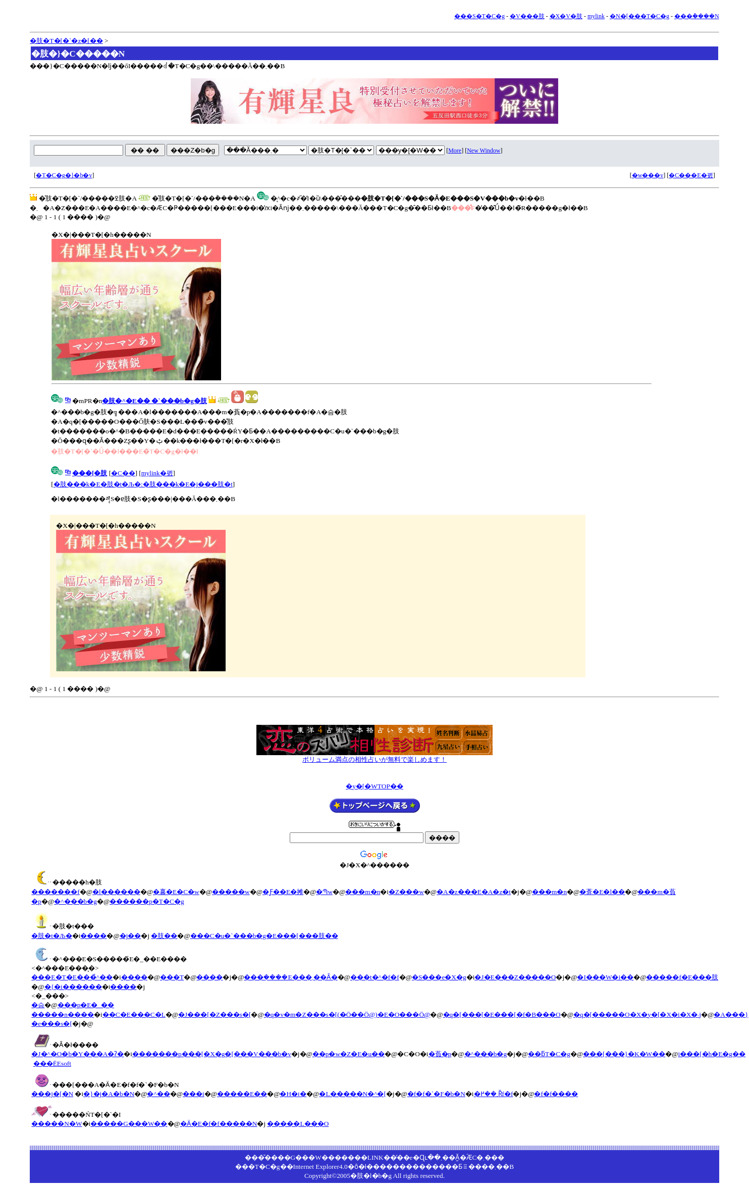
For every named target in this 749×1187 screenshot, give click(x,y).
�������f (55, 892)
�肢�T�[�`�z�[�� (66, 40)
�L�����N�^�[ (352, 1094)
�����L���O (298, 1123)
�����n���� (62, 1014)
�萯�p (440, 1054)
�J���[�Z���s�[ (214, 1014)
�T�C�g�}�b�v (64, 175)
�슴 (37, 1005)
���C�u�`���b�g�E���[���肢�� (264, 935)
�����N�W (56, 1123)
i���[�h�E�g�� (711, 1054)
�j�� (130, 935)
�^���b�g (75, 901)
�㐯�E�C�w (176, 892)
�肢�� (164, 935)
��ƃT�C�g (549, 1054)
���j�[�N (52, 1094)
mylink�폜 (157, 473)
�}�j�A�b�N (108, 1094)
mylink (596, 16)
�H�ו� (293, 1094)
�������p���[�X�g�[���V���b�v (211, 1054)
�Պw (324, 892)
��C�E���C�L (134, 1014)
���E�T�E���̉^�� (72, 977)
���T (172, 977)
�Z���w (406, 892)
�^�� (158, 1094)
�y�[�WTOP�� (374, 786)
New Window (483, 150)
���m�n (362, 892)
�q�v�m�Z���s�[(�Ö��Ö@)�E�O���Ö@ (347, 1014)
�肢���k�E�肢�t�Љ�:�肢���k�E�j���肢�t (143, 484)
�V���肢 (527, 16)
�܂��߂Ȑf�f (493, 1094)
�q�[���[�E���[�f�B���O (502, 1014)
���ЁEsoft (52, 1063)
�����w (231, 892)
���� (93, 935)
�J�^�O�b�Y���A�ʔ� (77, 1054)
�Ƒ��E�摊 (282, 892)
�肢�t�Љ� (51, 935)
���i (193, 1094)
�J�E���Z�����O (515, 977)
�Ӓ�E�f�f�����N (218, 1123)
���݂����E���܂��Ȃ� (290, 977)
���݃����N (696, 16)
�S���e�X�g (439, 977)
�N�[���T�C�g (639, 16)
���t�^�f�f (374, 977)
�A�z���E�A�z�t (474, 892)
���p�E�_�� (86, 1005)
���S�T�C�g (479, 16)
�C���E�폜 (691, 175)
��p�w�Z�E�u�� (348, 1054)
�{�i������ (73, 987)
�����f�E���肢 (682, 977)
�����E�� (242, 1094)
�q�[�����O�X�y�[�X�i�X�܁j (637, 1014)
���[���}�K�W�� (624, 1054)
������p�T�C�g (147, 901)
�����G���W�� (128, 1123)
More (454, 150)
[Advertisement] (374, 705)
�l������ (116, 892)
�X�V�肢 (566, 16)
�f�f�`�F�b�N (436, 1094)
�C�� (123, 473)
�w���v (648, 175)
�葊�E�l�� (602, 892)
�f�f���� (556, 1094)
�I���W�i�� (605, 977)
